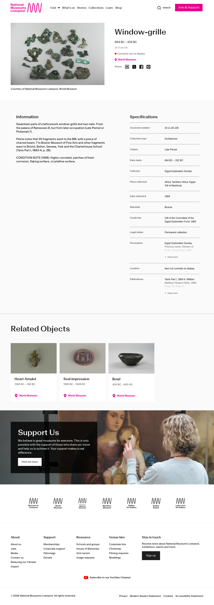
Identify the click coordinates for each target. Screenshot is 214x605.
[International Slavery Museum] (82, 503)
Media (14, 553)
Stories (81, 8)
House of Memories (87, 549)
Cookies (168, 596)
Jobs (13, 549)
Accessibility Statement (189, 596)
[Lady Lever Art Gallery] (180, 503)
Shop (118, 8)
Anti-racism (83, 553)
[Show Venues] (59, 8)
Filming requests (119, 553)
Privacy (123, 596)
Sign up (151, 555)
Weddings (115, 557)
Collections (96, 8)
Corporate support (54, 549)
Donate (48, 557)
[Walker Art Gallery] (131, 503)
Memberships (52, 544)
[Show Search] (164, 8)
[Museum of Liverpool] (33, 503)
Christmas (115, 549)
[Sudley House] (156, 503)
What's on (68, 8)
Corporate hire (117, 544)
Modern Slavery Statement (145, 596)
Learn (109, 8)
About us (16, 544)
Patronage (49, 553)
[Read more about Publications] (182, 287)
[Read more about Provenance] (182, 250)
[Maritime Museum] (107, 503)
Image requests (85, 557)
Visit (53, 8)
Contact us (17, 557)
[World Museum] (58, 503)
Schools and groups (88, 544)
